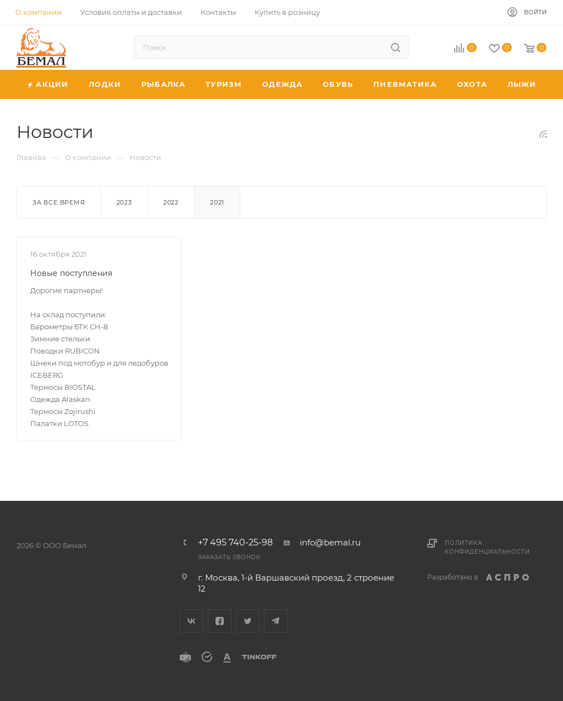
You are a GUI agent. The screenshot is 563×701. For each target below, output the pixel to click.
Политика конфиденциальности (487, 547)
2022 (171, 202)
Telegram (276, 621)
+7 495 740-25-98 (235, 542)
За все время (58, 202)
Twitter (248, 621)
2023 (124, 202)
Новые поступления (71, 273)
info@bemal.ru (330, 542)
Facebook (219, 621)
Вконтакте (191, 621)
